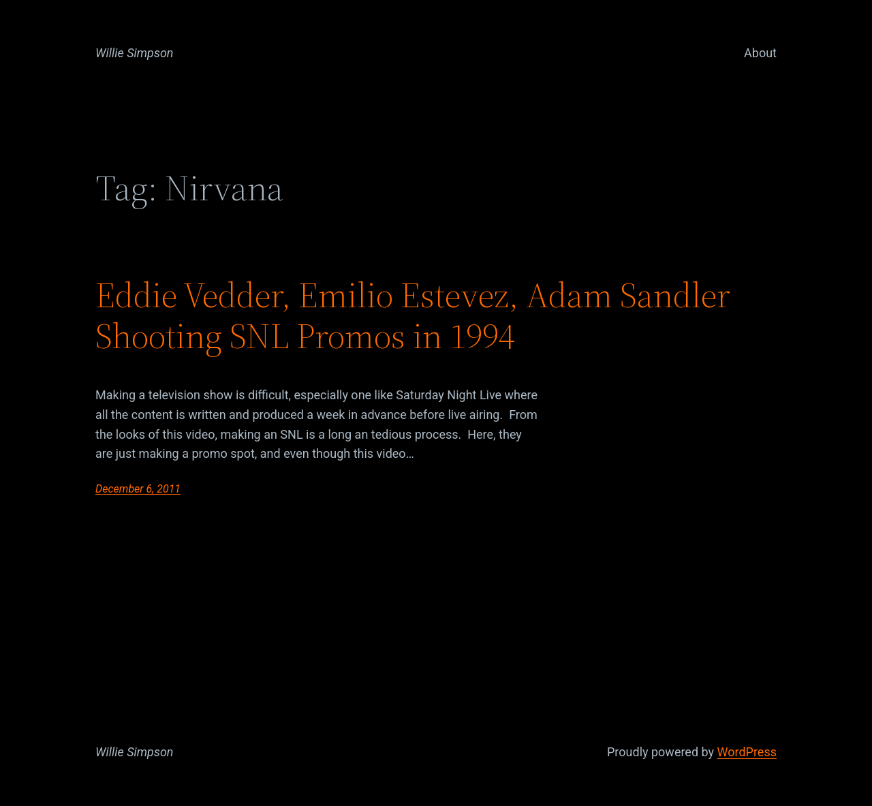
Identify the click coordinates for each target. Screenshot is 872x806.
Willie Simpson (134, 53)
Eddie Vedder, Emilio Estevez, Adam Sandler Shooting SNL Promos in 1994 (412, 315)
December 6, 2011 (138, 488)
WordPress (747, 752)
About (760, 53)
